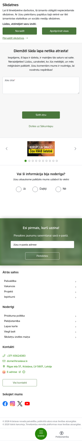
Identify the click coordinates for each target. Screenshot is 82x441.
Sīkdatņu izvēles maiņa (17, 336)
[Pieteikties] (42, 256)
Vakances (9, 286)
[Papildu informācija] (23, 372)
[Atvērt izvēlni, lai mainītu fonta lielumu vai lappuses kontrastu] (62, 435)
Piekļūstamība (12, 321)
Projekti (8, 291)
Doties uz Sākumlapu (41, 126)
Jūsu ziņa (9, 80)
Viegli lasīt (9, 331)
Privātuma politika (14, 315)
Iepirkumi (9, 296)
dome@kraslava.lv (17, 361)
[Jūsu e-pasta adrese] (42, 244)
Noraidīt (19, 31)
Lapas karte (11, 326)
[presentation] (29, 104)
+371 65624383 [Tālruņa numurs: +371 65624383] (16, 355)
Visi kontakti (20, 382)
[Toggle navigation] (41, 434)
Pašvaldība (10, 281)
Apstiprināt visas (59, 31)
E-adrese (12, 372)
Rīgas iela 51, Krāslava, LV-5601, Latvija (29, 366)
